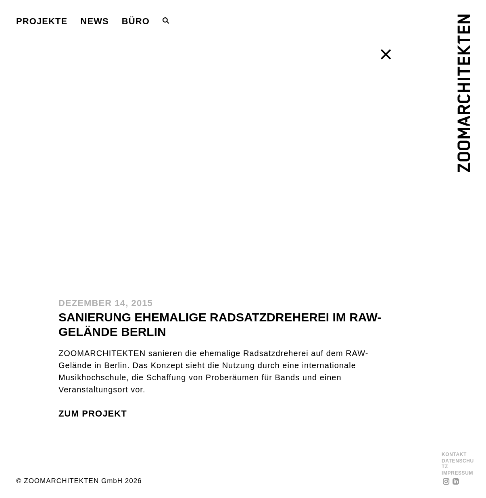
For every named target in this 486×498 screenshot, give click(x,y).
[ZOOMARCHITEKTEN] (463, 93)
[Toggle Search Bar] (166, 21)
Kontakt (454, 454)
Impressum (457, 473)
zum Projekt (92, 413)
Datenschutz (458, 463)
